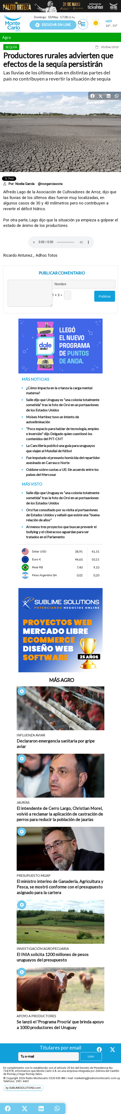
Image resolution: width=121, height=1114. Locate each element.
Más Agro (61, 680)
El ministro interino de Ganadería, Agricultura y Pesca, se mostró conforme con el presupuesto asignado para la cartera (60, 887)
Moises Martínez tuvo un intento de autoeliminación (52, 419)
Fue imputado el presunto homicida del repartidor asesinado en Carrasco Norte (63, 460)
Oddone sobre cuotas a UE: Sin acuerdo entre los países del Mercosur (62, 472)
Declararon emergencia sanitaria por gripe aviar (56, 743)
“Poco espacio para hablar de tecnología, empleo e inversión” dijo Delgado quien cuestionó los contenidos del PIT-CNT (62, 434)
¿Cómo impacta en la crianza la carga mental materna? (59, 390)
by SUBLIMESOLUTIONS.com (23, 1087)
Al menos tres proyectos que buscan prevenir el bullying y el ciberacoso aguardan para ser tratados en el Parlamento (61, 532)
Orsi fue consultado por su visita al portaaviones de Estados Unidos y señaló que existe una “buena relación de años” (63, 515)
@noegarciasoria (50, 184)
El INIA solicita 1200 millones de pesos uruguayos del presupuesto (53, 957)
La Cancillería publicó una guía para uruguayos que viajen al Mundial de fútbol (60, 448)
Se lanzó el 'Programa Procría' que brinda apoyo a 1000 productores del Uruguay (60, 1024)
